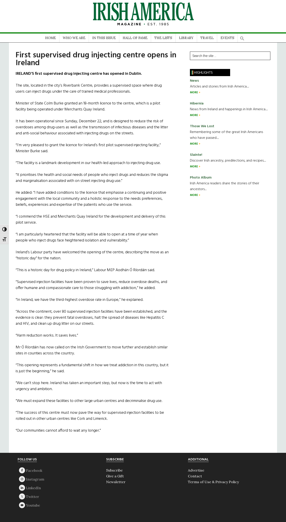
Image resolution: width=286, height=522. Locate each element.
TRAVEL (207, 38)
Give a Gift (115, 476)
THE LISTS (163, 38)
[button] (242, 37)
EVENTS (227, 38)
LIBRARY (186, 38)
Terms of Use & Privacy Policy (213, 482)
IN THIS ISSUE (104, 38)
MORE (194, 92)
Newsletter (116, 482)
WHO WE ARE (74, 38)
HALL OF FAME (135, 38)
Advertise (196, 470)
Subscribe (114, 470)
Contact (195, 476)
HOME (50, 38)
